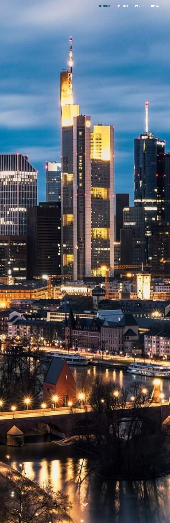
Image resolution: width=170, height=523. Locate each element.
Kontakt (156, 6)
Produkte (124, 6)
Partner (141, 6)
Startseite (106, 6)
